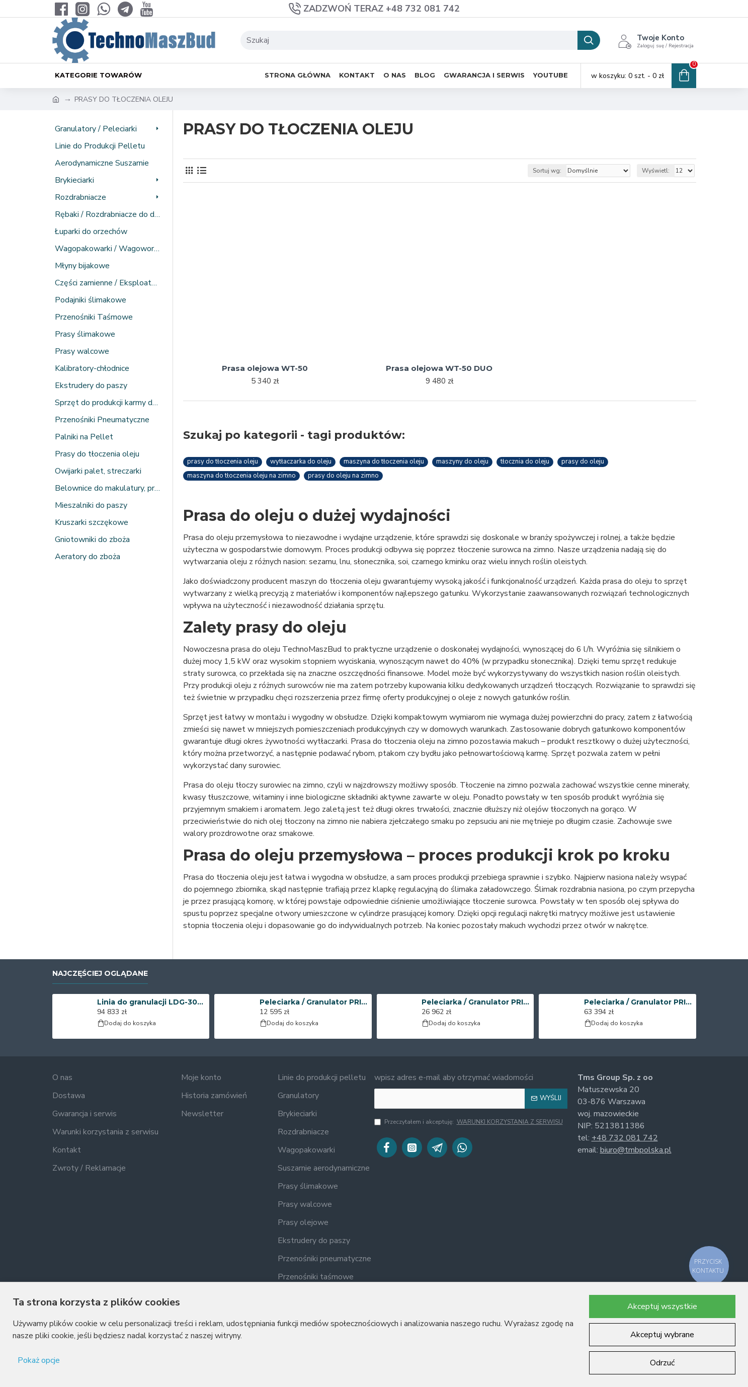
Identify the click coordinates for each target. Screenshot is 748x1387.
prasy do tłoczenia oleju (222, 461)
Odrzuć (662, 1362)
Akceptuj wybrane (662, 1334)
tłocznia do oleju (525, 461)
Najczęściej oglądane (100, 973)
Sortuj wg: (547, 171)
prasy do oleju (582, 461)
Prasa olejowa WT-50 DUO (439, 368)
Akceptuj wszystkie (662, 1306)
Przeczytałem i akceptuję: (469, 1121)
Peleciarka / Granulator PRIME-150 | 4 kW (314, 1002)
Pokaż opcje (39, 1360)
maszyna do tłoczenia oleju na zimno (241, 475)
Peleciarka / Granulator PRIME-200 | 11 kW (476, 1002)
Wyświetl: (656, 171)
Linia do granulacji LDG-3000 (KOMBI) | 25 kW (151, 1002)
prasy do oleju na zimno (343, 475)
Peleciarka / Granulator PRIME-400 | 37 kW (638, 1002)
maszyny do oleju (462, 461)
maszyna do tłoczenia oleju (384, 461)
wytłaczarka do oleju (300, 461)
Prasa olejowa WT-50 (265, 368)
